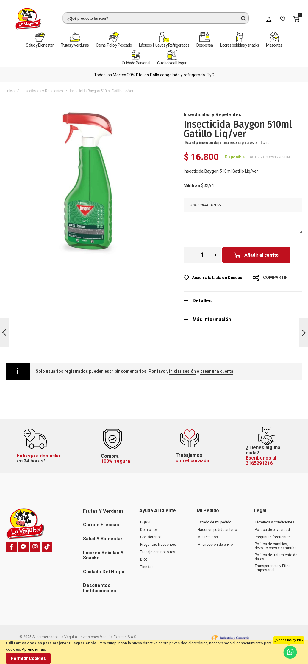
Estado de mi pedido (214, 522)
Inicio (10, 91)
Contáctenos (151, 537)
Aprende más (33, 649)
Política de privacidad (272, 530)
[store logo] (28, 18)
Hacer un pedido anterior (218, 530)
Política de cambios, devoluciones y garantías (275, 546)
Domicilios (149, 530)
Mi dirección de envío (215, 544)
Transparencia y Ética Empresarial (272, 568)
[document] (154, 652)
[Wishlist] (282, 19)
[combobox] (156, 18)
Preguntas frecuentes (158, 544)
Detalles (202, 300)
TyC (210, 75)
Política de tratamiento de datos (276, 557)
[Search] (243, 18)
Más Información (212, 319)
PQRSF (145, 522)
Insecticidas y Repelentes (43, 91)
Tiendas (147, 567)
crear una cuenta (216, 371)
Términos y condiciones (274, 522)
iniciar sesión (182, 371)
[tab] (243, 300)
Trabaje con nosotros (157, 552)
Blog (144, 559)
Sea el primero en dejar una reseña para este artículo (227, 143)
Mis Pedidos (208, 537)
